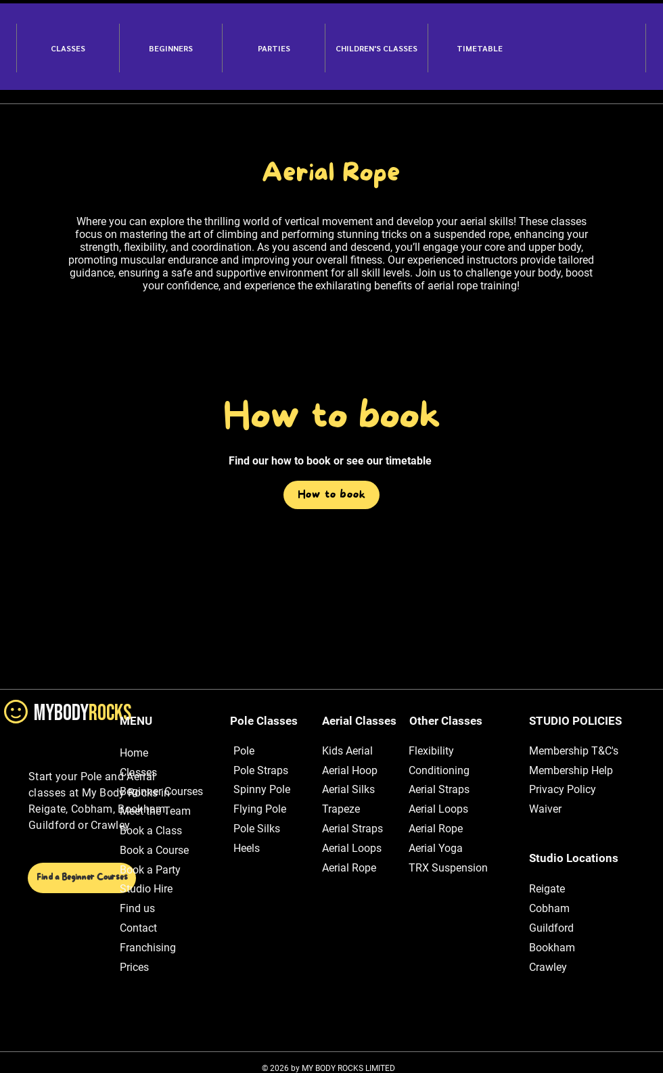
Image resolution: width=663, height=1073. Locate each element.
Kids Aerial (347, 750)
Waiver (545, 809)
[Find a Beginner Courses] (82, 878)
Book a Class (151, 830)
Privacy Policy (562, 789)
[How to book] (331, 495)
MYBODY (82, 713)
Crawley (548, 967)
